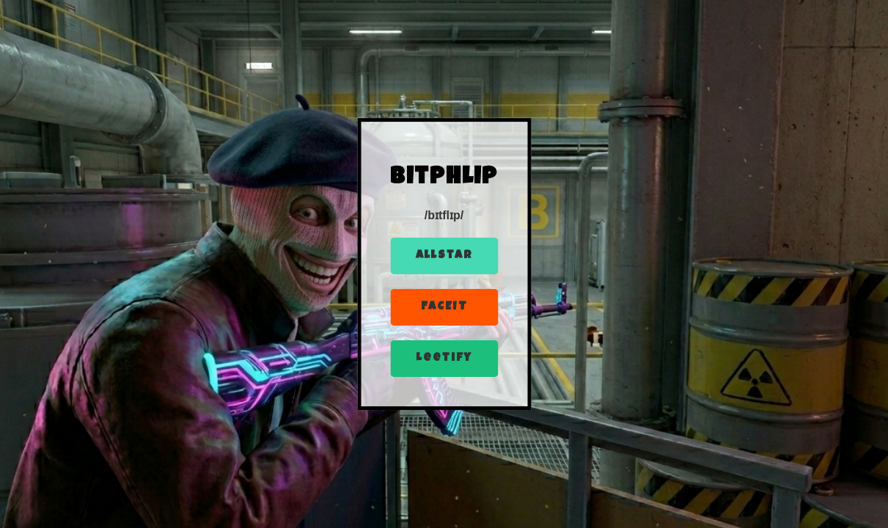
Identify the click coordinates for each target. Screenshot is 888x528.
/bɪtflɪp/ (444, 215)
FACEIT (444, 307)
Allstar (444, 256)
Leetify (444, 358)
